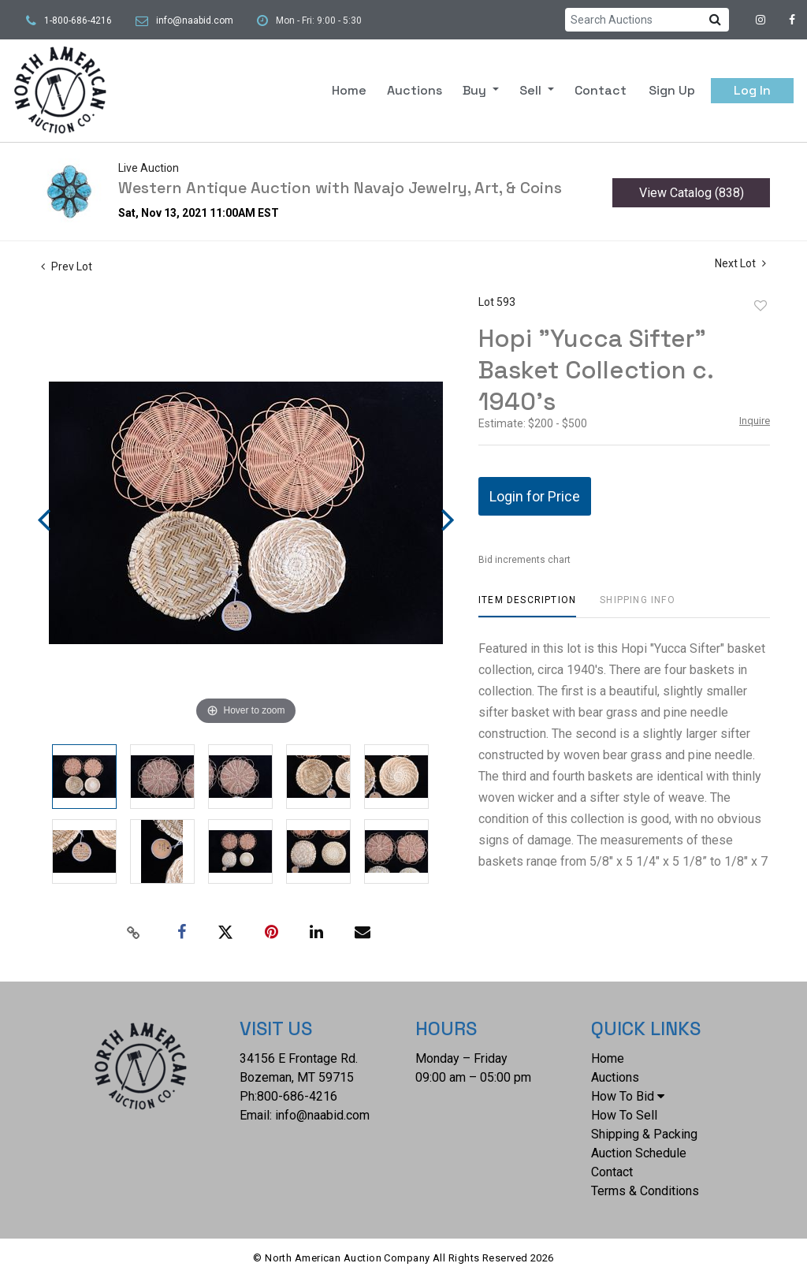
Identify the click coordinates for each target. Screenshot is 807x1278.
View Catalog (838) (691, 192)
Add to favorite (760, 306)
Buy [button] (476, 90)
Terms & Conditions (645, 1190)
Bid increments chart (524, 559)
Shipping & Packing (644, 1134)
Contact (601, 90)
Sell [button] (532, 90)
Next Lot (740, 263)
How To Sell (624, 1115)
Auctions (414, 90)
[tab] (527, 605)
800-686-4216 (297, 1096)
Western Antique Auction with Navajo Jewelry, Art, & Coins (340, 187)
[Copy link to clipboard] (134, 932)
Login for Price (534, 496)
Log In (752, 90)
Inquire (754, 421)
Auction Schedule (638, 1153)
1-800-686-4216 (78, 20)
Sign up (672, 90)
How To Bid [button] (627, 1096)
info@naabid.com (194, 20)
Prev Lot (66, 266)
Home (349, 90)
